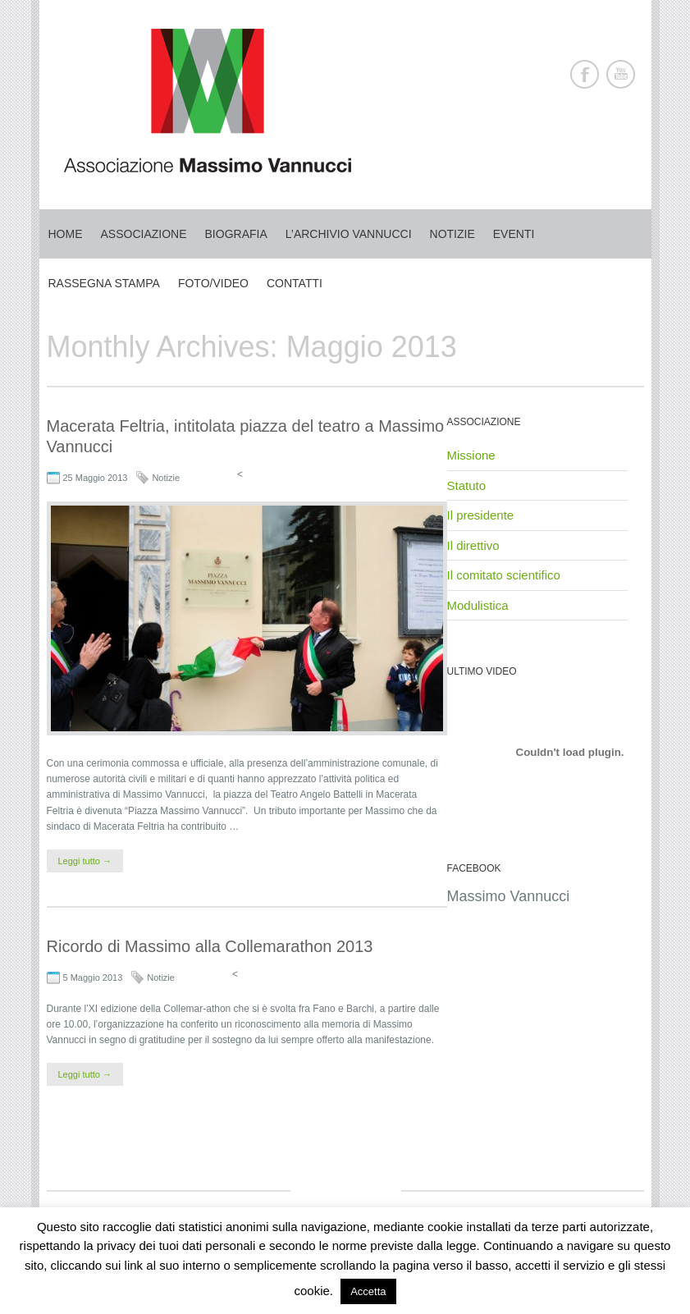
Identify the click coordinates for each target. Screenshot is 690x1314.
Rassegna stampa (104, 283)
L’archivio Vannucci (349, 233)
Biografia (236, 233)
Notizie (452, 233)
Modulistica (478, 605)
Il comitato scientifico (503, 575)
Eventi (514, 233)
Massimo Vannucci (508, 896)
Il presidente (480, 515)
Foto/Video (213, 283)
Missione (471, 455)
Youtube (620, 74)
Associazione (144, 233)
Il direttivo (473, 545)
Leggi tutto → (85, 861)
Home (65, 233)
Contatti (294, 283)
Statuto (467, 485)
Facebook (584, 74)
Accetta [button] (368, 1291)
